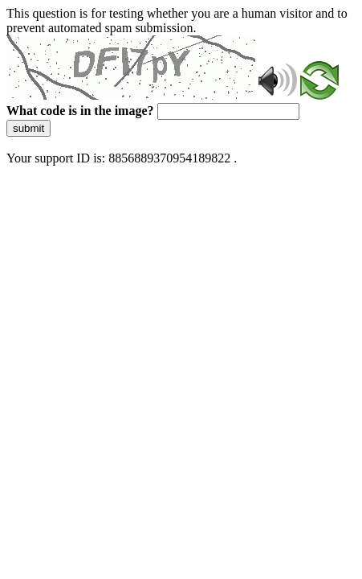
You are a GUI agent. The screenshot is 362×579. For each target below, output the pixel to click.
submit (28, 128)
